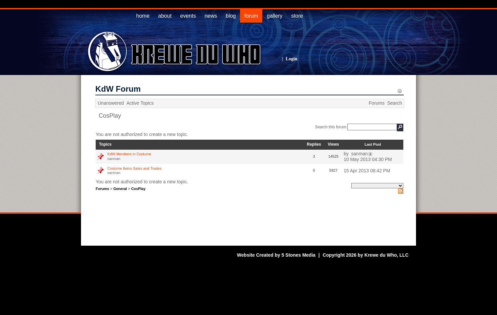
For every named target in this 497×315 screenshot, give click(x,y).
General (120, 189)
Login (291, 58)
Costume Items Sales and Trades (134, 168)
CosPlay (110, 115)
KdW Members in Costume (129, 154)
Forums (376, 103)
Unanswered (111, 103)
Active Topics (140, 103)
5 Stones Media (298, 255)
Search (394, 103)
